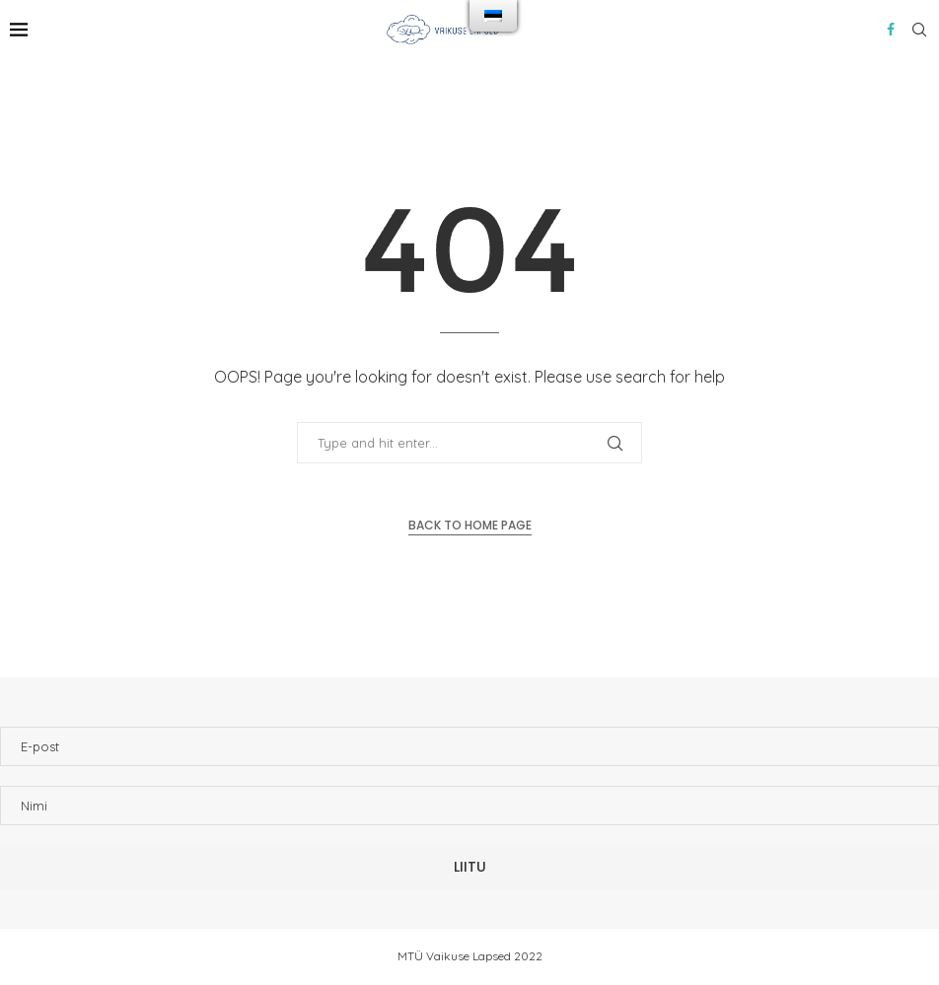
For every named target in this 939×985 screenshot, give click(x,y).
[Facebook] (891, 29)
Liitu (470, 867)
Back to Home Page (470, 525)
